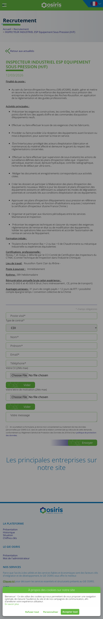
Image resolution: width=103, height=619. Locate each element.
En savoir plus (12, 604)
